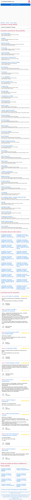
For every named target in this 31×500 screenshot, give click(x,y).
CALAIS (17, 363)
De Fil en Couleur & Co (7, 81)
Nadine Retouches (6, 186)
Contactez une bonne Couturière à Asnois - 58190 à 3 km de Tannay (7, 246)
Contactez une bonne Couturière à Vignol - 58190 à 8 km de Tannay (7, 275)
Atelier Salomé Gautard (7, 221)
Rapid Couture (4, 105)
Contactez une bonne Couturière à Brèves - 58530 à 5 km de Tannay (22, 252)
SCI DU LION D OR (6, 211)
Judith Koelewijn (5, 52)
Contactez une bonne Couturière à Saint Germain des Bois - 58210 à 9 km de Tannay (23, 287)
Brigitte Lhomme (5, 176)
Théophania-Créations (6, 216)
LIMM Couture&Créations (12, 413)
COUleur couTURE (11, 309)
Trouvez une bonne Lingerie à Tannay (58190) (7, 485)
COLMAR (4, 415)
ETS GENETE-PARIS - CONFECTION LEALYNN (13, 197)
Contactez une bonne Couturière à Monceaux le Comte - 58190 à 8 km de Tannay (7, 281)
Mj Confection (4, 67)
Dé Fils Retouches (10, 332)
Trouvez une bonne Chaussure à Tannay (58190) (6, 475)
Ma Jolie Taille (4, 91)
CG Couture (4, 150)
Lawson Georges (10, 400)
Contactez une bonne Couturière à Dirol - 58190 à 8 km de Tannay (22, 275)
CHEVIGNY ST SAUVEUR (8, 311)
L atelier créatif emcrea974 (8, 110)
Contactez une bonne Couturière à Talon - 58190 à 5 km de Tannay (7, 252)
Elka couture (4, 161)
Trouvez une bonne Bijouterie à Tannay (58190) (6, 469)
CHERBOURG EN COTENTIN (9, 435)
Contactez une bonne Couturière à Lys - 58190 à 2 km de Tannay (22, 236)
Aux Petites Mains (5, 33)
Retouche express (5, 100)
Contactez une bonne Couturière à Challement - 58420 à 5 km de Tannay (22, 257)
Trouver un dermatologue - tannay (8, 495)
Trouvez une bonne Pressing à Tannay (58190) (21, 475)
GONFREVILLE (6, 381)
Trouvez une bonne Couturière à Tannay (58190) (21, 480)
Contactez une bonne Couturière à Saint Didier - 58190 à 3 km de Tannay (23, 241)
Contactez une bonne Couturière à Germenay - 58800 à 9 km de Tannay (7, 287)
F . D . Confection (5, 76)
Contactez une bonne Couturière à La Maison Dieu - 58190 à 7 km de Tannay (22, 264)
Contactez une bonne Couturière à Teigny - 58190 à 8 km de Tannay (22, 270)
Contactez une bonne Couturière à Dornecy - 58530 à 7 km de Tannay (7, 264)
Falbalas (3, 38)
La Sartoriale (9, 348)
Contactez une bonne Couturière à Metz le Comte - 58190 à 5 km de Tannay (7, 258)
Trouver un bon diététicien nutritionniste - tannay (21, 495)
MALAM (3, 202)
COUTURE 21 (9, 296)
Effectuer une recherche (15, 4)
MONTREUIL (5, 401)
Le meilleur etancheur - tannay (25, 494)
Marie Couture (4, 125)
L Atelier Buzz (4, 86)
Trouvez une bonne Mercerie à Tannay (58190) (21, 485)
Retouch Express (5, 115)
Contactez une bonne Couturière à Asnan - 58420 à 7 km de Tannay (7, 270)
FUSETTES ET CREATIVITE (8, 57)
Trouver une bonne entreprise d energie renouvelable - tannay (10, 494)
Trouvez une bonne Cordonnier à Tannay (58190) (6, 480)
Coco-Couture (4, 226)
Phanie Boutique (10, 363)
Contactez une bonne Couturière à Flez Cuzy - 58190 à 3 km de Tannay (7, 241)
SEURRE (16, 296)
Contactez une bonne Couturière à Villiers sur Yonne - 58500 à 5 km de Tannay (22, 246)
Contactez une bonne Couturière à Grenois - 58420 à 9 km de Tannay (22, 280)
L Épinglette (4, 192)
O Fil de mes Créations (7, 145)
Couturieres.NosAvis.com (7, 1)
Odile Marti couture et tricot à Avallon (10, 62)
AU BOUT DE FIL (5, 181)
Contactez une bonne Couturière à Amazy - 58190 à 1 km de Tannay (7, 236)
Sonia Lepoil (9, 379)
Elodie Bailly (4, 165)
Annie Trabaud (5, 136)
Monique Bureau (5, 43)
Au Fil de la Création (6, 131)
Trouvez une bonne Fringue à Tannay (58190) (22, 469)
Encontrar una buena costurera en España (15, 499)
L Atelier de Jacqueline (7, 171)
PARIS (15, 348)
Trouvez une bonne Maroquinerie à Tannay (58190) (14, 489)
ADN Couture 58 (5, 156)
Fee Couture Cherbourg (12, 433)
